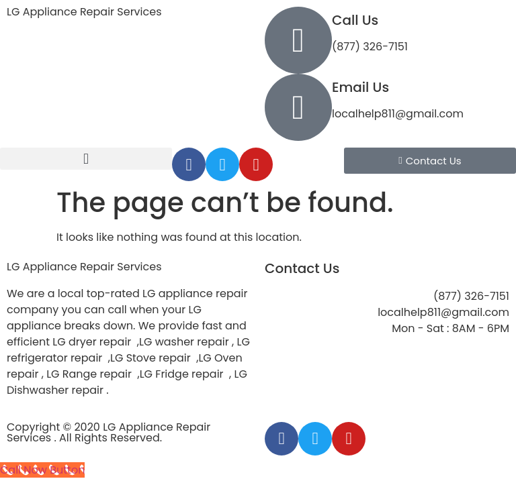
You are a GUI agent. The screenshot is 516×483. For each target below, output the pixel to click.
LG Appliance (84, 266)
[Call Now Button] (42, 470)
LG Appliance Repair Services (84, 11)
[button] (86, 159)
